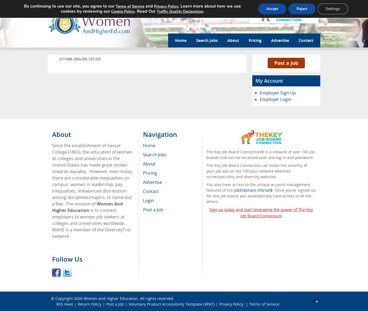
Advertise (280, 40)
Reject (302, 8)
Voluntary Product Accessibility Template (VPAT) (171, 304)
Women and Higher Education (111, 298)
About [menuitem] (149, 164)
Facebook (56, 272)
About (233, 40)
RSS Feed (64, 304)
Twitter (67, 272)
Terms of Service (264, 304)
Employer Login (275, 99)
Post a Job (286, 63)
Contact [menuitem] (151, 191)
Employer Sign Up (278, 93)
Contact (306, 40)
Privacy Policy (231, 304)
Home (180, 40)
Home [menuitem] (149, 145)
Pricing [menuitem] (150, 173)
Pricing (255, 40)
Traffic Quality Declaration (180, 11)
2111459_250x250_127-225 (80, 59)
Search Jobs (207, 40)
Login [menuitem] (148, 201)
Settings (333, 8)
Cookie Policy (123, 11)
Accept (272, 8)
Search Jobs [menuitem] (155, 155)
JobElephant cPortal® (253, 190)
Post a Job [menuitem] (153, 210)
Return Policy (89, 304)
